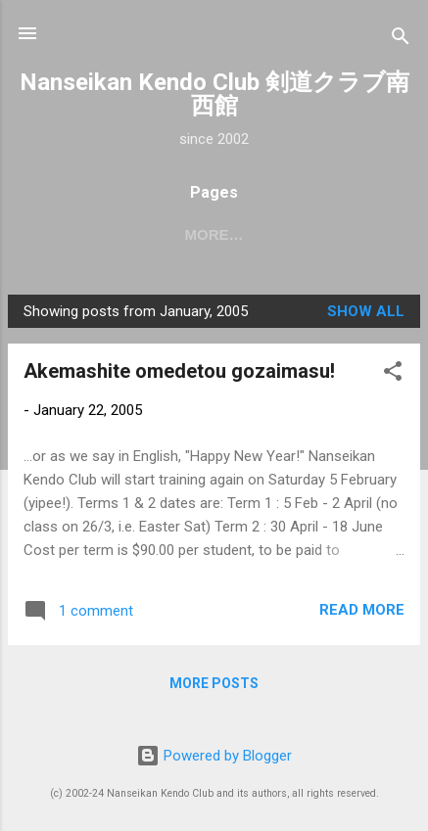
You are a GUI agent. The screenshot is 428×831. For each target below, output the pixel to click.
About (267, 234)
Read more (361, 610)
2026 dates (163, 234)
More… (357, 234)
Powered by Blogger (214, 755)
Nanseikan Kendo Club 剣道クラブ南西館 (214, 94)
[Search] (400, 39)
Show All (365, 311)
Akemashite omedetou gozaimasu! (179, 371)
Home (63, 234)
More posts (214, 683)
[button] (392, 374)
